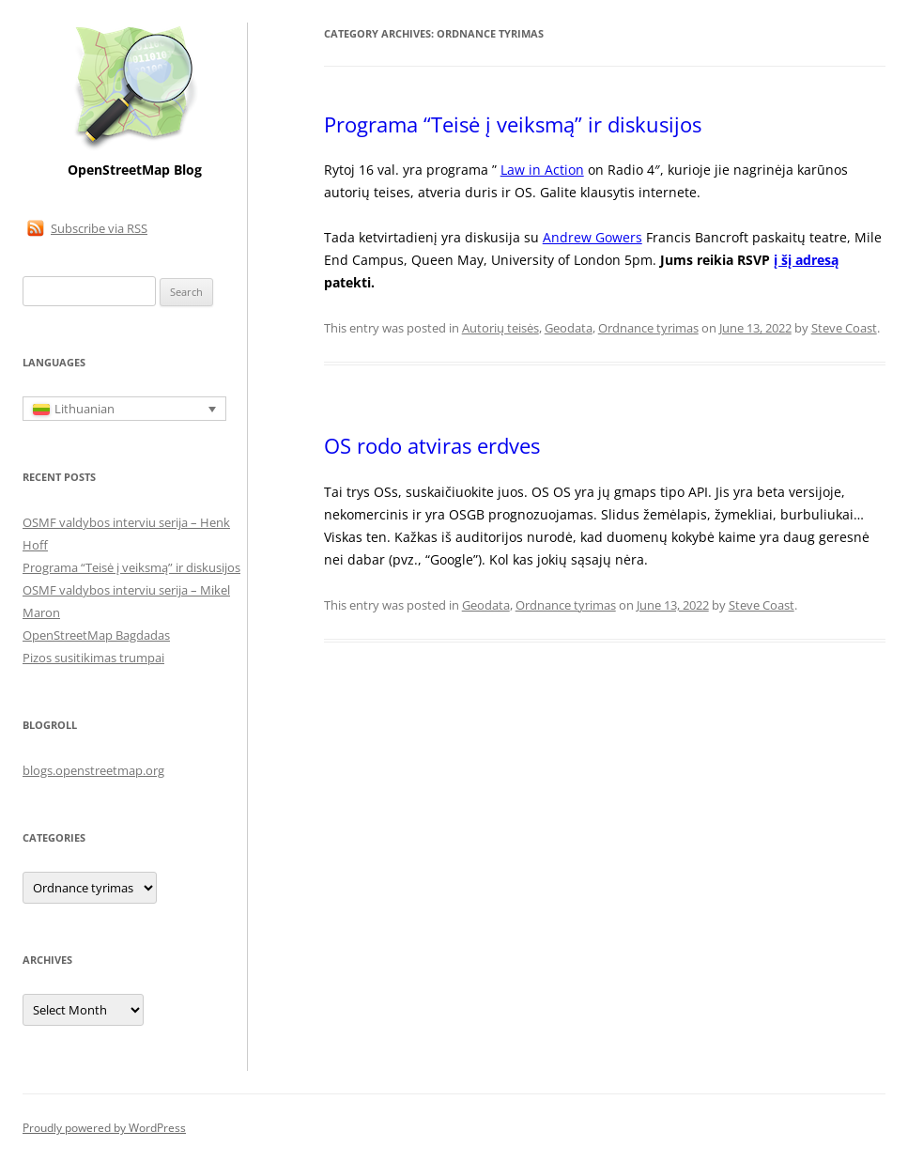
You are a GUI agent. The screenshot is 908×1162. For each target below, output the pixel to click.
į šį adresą (806, 260)
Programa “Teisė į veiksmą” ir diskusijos (512, 124)
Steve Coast (844, 327)
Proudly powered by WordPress (104, 1128)
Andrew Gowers (592, 237)
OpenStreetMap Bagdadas (96, 635)
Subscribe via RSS (99, 228)
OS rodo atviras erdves (432, 445)
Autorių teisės (500, 327)
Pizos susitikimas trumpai (93, 657)
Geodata (569, 327)
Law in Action (542, 169)
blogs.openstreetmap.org (93, 770)
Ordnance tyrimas (648, 327)
